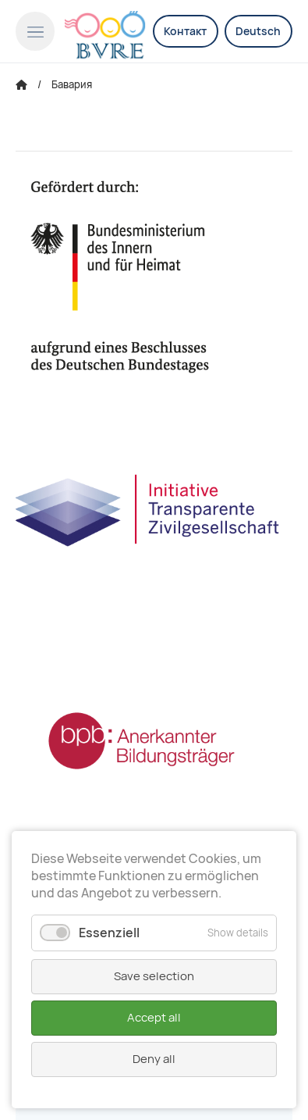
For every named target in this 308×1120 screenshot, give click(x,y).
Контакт (185, 31)
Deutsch (258, 31)
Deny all (154, 1059)
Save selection (154, 976)
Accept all (154, 1017)
